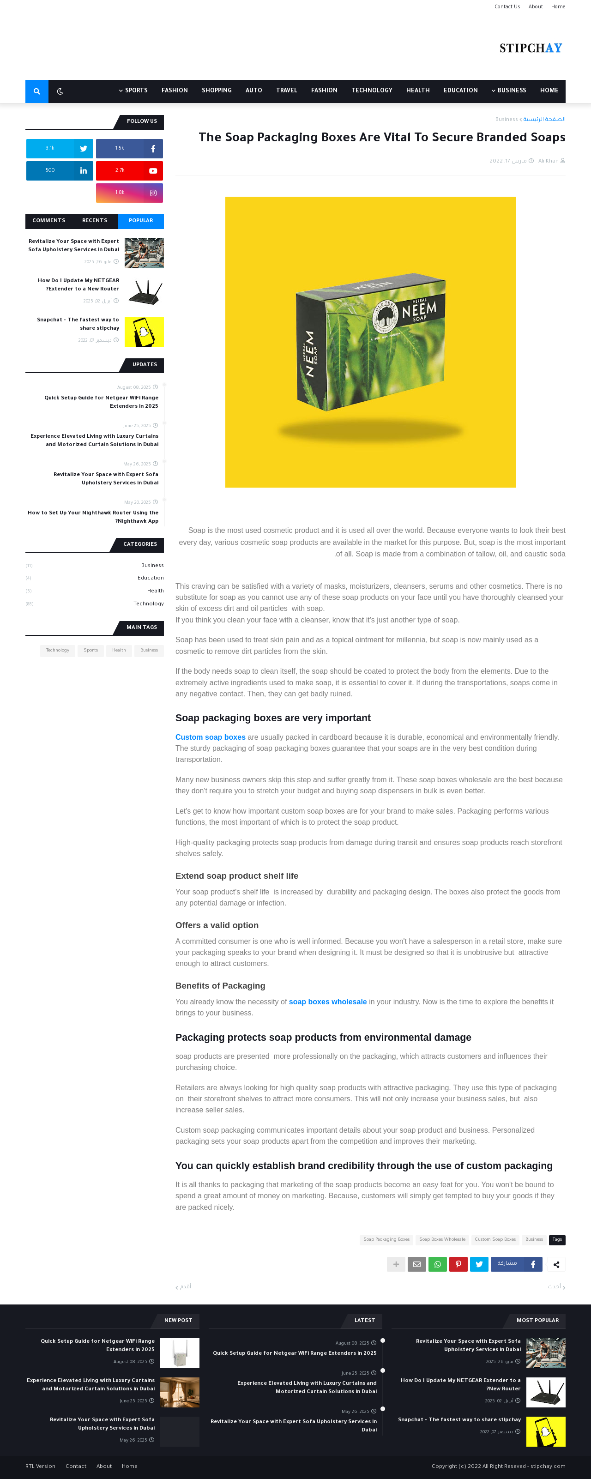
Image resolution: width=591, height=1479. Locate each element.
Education (94, 579)
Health (94, 592)
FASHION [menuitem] (324, 91)
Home (558, 7)
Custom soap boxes (210, 737)
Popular (141, 221)
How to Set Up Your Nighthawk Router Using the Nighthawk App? (93, 518)
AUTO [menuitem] (254, 91)
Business (506, 120)
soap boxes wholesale (328, 1002)
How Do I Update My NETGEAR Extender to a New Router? (78, 285)
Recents (94, 221)
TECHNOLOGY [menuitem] (371, 91)
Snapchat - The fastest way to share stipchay (78, 325)
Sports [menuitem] (136, 91)
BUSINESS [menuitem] (512, 91)
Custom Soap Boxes (495, 1240)
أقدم (185, 1288)
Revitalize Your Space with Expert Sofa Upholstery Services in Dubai (73, 246)
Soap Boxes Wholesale (442, 1240)
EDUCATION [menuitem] (461, 91)
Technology (94, 605)
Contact (76, 1467)
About (536, 7)
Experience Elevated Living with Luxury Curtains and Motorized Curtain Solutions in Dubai (94, 441)
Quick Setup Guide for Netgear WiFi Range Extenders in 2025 (101, 403)
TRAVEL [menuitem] (286, 91)
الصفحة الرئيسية (545, 120)
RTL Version (40, 1467)
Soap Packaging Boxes (386, 1240)
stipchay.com (548, 1467)
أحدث (554, 1288)
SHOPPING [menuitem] (217, 91)
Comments (48, 221)
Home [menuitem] (549, 91)
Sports (91, 650)
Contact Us (507, 7)
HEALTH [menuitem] (418, 91)
